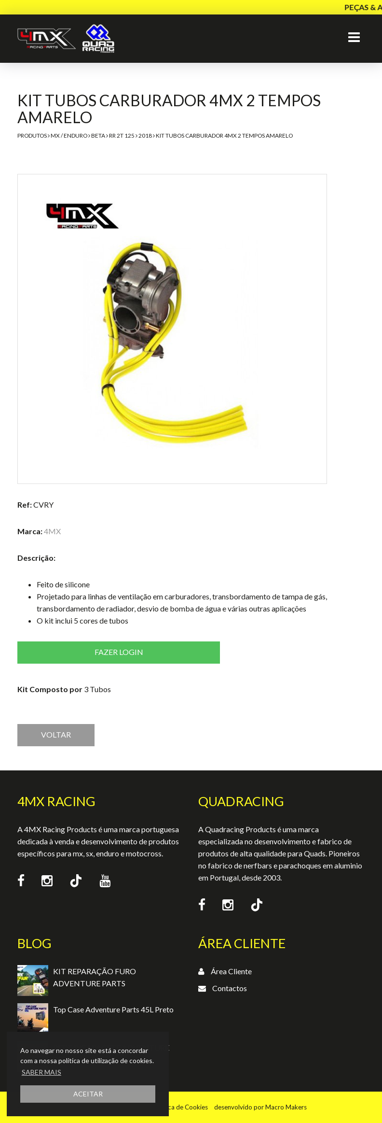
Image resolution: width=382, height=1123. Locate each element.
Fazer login (119, 651)
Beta (98, 135)
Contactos (229, 988)
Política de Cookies (180, 1107)
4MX (52, 531)
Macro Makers (286, 1107)
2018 (145, 135)
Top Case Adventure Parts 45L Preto (113, 1009)
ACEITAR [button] (88, 1094)
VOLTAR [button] (56, 734)
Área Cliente (231, 971)
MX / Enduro (69, 135)
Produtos (32, 135)
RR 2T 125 (122, 135)
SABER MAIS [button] (41, 1072)
